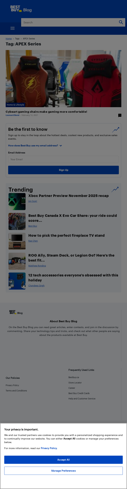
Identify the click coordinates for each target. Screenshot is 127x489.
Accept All (63, 459)
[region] (63, 456)
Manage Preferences (63, 470)
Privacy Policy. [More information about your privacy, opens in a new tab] (49, 448)
